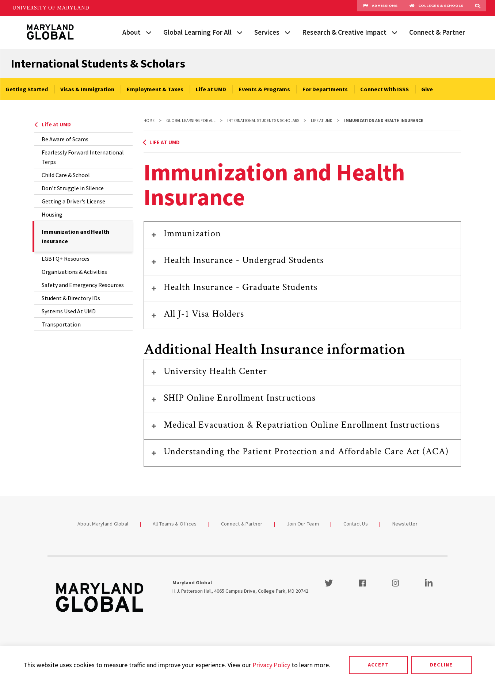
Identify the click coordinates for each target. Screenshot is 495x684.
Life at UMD (211, 89)
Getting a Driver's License (73, 201)
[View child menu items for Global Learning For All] (240, 31)
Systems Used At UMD (69, 311)
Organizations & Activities (74, 271)
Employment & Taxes (155, 89)
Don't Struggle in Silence (73, 188)
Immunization (192, 233)
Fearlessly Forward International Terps (83, 157)
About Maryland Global (102, 523)
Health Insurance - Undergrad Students (244, 260)
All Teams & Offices (175, 523)
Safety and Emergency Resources (83, 284)
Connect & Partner (437, 32)
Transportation (61, 324)
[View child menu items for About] (149, 31)
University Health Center (215, 371)
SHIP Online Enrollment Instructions (240, 397)
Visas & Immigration (87, 89)
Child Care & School (66, 175)
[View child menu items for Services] (287, 31)
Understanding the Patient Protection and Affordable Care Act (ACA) (306, 451)
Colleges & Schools (436, 8)
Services (266, 32)
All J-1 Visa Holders (204, 313)
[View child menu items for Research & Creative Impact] (395, 31)
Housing (52, 214)
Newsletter (405, 523)
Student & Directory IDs (71, 298)
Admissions (380, 8)
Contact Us (355, 523)
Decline (441, 664)
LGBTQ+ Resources (66, 258)
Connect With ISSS (384, 89)
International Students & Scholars (98, 63)
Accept (378, 664)
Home (149, 120)
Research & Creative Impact (344, 32)
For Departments (325, 89)
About (131, 32)
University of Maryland (51, 8)
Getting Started (26, 89)
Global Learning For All (197, 32)
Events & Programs (264, 89)
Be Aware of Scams (65, 139)
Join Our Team (303, 523)
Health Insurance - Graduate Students (240, 287)
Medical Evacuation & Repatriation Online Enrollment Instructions (302, 425)
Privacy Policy (271, 665)
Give (427, 89)
